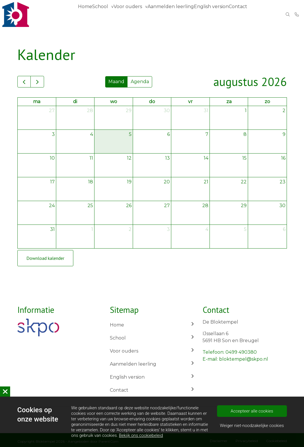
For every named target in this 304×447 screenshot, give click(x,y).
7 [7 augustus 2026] (206, 134)
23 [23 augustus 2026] (282, 182)
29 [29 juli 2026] (129, 110)
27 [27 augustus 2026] (167, 205)
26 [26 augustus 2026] (129, 205)
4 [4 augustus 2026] (91, 134)
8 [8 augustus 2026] (245, 134)
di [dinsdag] (75, 101)
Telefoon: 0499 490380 (230, 352)
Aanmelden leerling (173, 14)
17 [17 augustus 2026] (52, 182)
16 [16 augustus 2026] (283, 158)
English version (212, 14)
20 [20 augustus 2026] (167, 182)
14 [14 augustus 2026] (206, 158)
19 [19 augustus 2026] (129, 182)
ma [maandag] (36, 101)
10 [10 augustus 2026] (52, 158)
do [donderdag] (152, 101)
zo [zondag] (267, 101)
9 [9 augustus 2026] (284, 134)
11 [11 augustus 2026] (91, 158)
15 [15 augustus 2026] (244, 158)
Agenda (140, 81)
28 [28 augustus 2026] (205, 205)
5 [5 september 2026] (245, 229)
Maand (116, 81)
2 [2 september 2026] (130, 229)
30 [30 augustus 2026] (282, 205)
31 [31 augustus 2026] (52, 229)
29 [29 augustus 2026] (244, 205)
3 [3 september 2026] (168, 229)
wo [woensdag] (113, 101)
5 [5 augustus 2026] (130, 134)
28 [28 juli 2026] (90, 110)
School (104, 14)
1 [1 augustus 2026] (246, 110)
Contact (240, 14)
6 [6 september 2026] (284, 229)
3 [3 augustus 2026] (53, 134)
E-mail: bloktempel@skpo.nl (235, 359)
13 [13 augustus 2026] (167, 158)
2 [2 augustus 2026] (284, 110)
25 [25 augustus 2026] (90, 205)
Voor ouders (132, 14)
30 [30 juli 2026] (167, 110)
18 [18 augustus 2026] (90, 182)
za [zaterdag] (229, 101)
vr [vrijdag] (190, 101)
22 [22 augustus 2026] (244, 182)
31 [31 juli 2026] (206, 110)
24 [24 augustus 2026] (52, 205)
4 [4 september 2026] (206, 229)
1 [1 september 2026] (92, 229)
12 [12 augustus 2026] (129, 158)
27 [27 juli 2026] (52, 110)
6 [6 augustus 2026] (168, 134)
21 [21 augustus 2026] (206, 182)
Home (86, 14)
